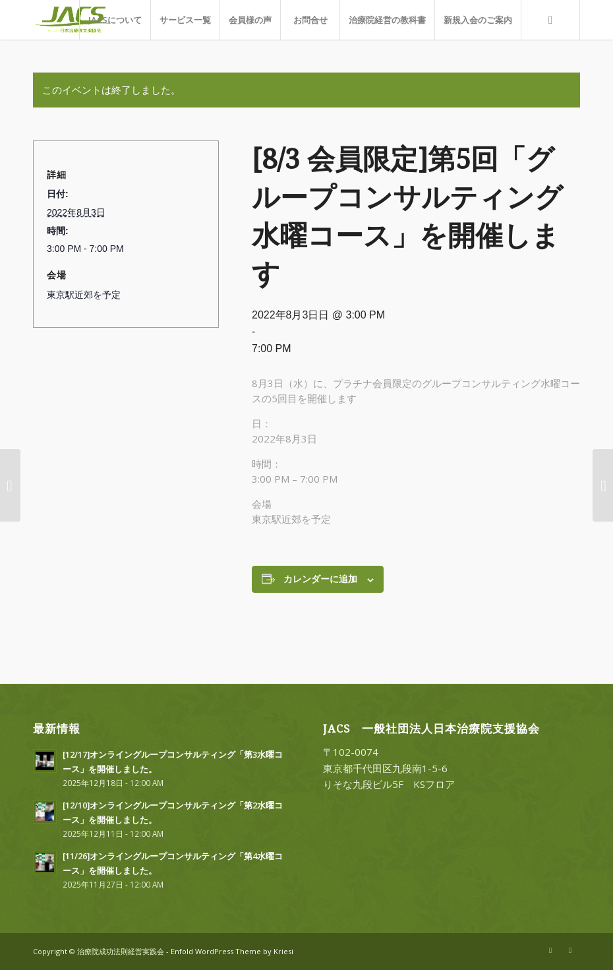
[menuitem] (114, 20)
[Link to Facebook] (570, 950)
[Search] (550, 20)
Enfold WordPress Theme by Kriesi (232, 951)
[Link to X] (550, 950)
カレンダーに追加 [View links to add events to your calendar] (320, 579)
